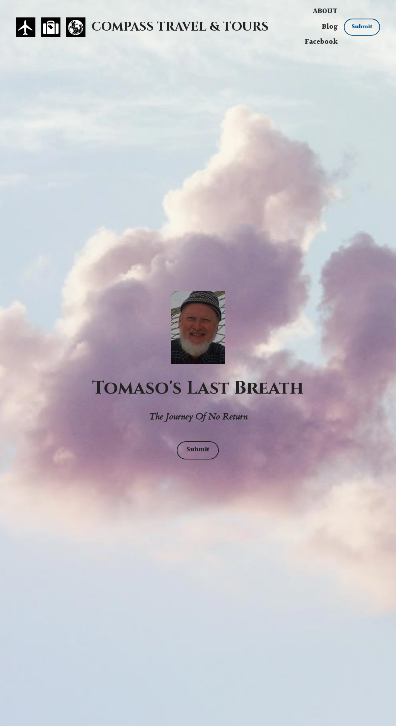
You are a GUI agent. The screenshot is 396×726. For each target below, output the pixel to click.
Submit (362, 27)
